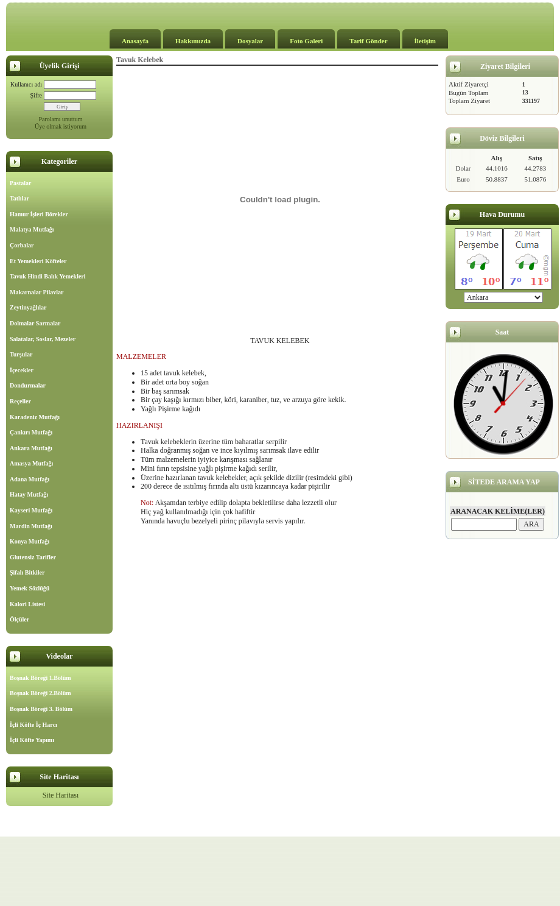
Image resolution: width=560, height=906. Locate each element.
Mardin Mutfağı (31, 526)
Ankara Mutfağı (31, 448)
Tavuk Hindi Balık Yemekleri (48, 276)
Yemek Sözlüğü (29, 588)
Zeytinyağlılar (28, 307)
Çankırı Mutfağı (31, 432)
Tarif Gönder (368, 40)
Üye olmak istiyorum (60, 126)
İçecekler (21, 370)
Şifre (36, 95)
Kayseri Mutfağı (31, 510)
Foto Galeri (306, 40)
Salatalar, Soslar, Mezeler (42, 339)
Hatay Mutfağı (29, 494)
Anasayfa (135, 40)
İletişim (425, 40)
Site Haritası (61, 795)
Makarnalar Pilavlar (36, 292)
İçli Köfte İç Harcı (33, 724)
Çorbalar (21, 245)
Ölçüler (19, 619)
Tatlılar (19, 198)
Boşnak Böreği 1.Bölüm (40, 677)
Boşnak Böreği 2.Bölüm (40, 693)
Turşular (21, 354)
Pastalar (21, 183)
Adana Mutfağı (29, 479)
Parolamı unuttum (61, 119)
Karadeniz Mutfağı (35, 417)
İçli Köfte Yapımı (32, 740)
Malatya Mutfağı (32, 229)
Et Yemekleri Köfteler (38, 261)
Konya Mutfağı (29, 541)
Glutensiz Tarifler (33, 557)
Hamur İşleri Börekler (39, 214)
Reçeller (20, 401)
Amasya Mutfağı (31, 463)
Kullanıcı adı (26, 84)
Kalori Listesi (27, 604)
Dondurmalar (28, 385)
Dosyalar (250, 40)
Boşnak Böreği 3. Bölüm (41, 709)
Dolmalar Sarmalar (35, 323)
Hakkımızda (193, 40)
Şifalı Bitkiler (27, 572)
